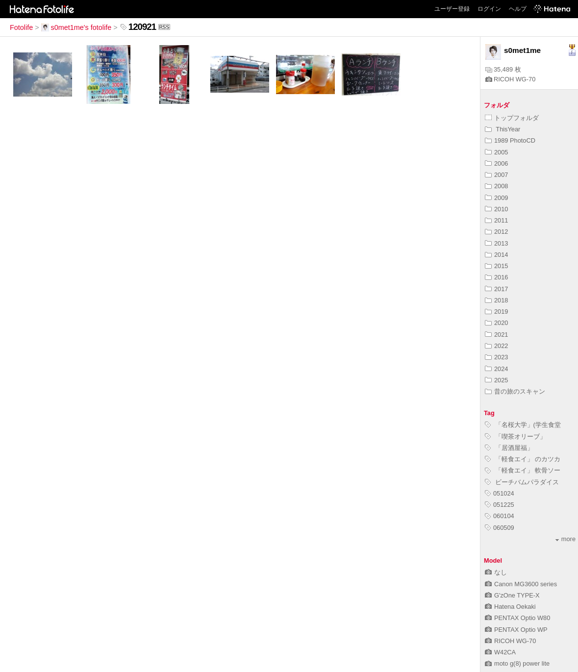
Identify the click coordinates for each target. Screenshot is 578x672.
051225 (499, 504)
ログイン (489, 8)
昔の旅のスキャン (515, 391)
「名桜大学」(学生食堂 (523, 424)
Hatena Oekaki (510, 606)
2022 (496, 345)
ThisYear (502, 129)
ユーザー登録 (452, 8)
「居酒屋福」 (509, 447)
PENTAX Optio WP (516, 629)
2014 (496, 254)
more (565, 539)
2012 (496, 231)
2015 (496, 266)
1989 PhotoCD (510, 140)
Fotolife (21, 27)
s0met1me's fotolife (76, 27)
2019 (496, 311)
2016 (496, 277)
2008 (496, 186)
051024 (499, 493)
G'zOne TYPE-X (512, 595)
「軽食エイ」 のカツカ (522, 459)
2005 (496, 152)
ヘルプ (518, 8)
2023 (496, 357)
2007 (496, 174)
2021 (496, 334)
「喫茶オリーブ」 (515, 436)
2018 (496, 300)
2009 (496, 197)
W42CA (500, 652)
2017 (496, 289)
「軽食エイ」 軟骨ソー (522, 470)
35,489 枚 (503, 69)
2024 (496, 369)
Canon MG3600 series (521, 584)
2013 (496, 243)
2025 (496, 380)
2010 (496, 209)
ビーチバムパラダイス (522, 482)
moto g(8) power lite (517, 663)
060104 (499, 516)
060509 (499, 527)
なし (496, 572)
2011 (496, 220)
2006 (496, 163)
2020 (496, 322)
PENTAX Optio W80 (517, 618)
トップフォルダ (512, 118)
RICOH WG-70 (510, 79)
